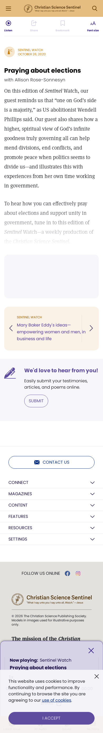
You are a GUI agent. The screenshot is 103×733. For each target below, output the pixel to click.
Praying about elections (42, 70)
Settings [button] (17, 539)
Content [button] (18, 505)
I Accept (51, 718)
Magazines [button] (20, 494)
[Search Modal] (94, 8)
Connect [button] (18, 482)
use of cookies (56, 700)
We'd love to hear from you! (61, 370)
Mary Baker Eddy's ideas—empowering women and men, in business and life (51, 332)
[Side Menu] (8, 8)
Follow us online (41, 573)
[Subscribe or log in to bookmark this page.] (63, 26)
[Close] (91, 650)
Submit (36, 401)
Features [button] (18, 516)
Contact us (51, 462)
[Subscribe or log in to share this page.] (34, 26)
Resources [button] (20, 528)
